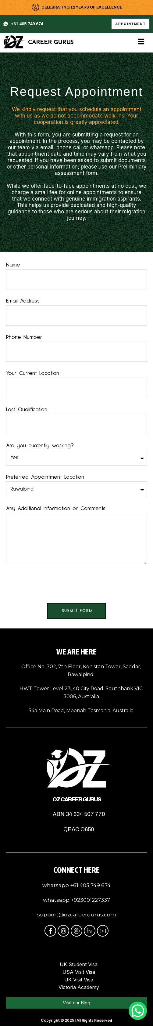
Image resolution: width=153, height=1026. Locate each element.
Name (13, 265)
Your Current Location (32, 373)
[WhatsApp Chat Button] (138, 1011)
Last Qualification (26, 409)
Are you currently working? (40, 445)
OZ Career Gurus (76, 799)
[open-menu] (141, 42)
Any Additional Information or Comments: (56, 508)
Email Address (23, 301)
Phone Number (24, 337)
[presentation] (52, 584)
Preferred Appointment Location (45, 477)
